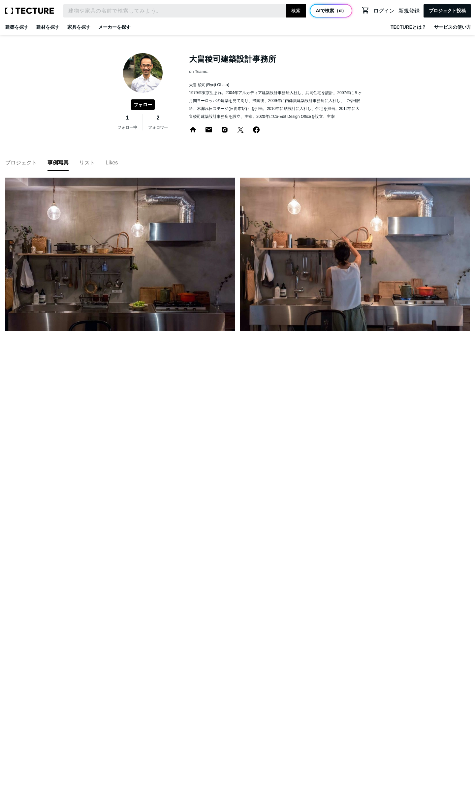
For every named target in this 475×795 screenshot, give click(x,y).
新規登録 (409, 11)
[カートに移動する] (365, 10)
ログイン (384, 11)
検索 (296, 10)
